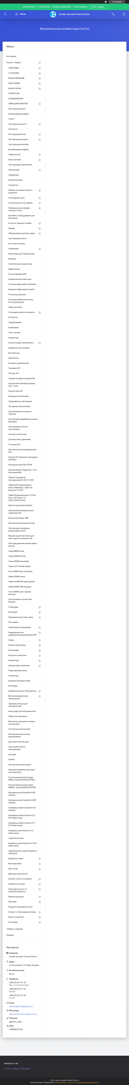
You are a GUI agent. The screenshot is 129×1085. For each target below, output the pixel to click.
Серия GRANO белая (17, 556)
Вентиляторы (14, 353)
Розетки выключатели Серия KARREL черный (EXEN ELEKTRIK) (22, 786)
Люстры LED (13, 373)
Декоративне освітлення (19, 665)
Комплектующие (15, 180)
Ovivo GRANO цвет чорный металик (19, 593)
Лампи (11, 640)
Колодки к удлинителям (18, 363)
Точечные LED (14, 445)
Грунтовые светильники (18, 742)
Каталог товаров (13, 62)
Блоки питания (14, 160)
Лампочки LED (14, 154)
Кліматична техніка (16, 884)
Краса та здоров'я (16, 917)
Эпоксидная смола (16, 198)
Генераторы (13, 676)
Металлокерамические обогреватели (18, 697)
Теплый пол (13, 185)
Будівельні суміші (15, 858)
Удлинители (13, 358)
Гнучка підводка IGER (17, 274)
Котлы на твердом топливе (19, 223)
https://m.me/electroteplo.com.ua (23, 1014)
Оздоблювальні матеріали (19, 627)
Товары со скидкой (14, 929)
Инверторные (14, 269)
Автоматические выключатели (21, 523)
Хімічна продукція (16, 897)
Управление (13, 175)
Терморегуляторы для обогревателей (17, 705)
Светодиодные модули (18, 139)
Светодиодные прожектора (20, 165)
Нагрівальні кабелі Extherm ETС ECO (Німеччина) (21, 816)
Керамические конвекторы (19, 279)
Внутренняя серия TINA (18, 518)
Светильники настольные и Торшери (20, 412)
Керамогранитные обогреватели (22, 691)
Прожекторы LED (15, 391)
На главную (11, 56)
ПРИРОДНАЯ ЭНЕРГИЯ (17, 104)
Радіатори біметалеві (17, 671)
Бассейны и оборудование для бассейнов (21, 217)
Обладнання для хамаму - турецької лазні (19, 209)
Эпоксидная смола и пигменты (21, 312)
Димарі (11, 228)
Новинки (10, 935)
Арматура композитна (17, 874)
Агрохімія (12, 902)
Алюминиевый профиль (18, 114)
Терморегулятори (16, 838)
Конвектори (13, 338)
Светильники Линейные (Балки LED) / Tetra (21, 384)
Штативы (12, 754)
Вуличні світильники (17, 645)
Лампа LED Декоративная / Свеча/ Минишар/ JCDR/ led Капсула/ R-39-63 (20, 487)
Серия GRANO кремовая (18, 561)
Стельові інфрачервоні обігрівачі (22, 284)
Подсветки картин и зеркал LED (21, 378)
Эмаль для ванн (15, 307)
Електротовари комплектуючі (21, 343)
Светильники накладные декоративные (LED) (19, 529)
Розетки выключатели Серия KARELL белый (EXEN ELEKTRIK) (21, 778)
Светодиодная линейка (18, 144)
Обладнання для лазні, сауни (20, 617)
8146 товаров (97, 7)
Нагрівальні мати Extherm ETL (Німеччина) (21, 832)
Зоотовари (13, 922)
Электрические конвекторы (20, 264)
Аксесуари (12, 612)
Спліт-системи (14, 333)
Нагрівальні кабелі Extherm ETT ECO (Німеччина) (21, 824)
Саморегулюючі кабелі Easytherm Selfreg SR (22, 852)
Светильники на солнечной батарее (20, 600)
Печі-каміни (13, 622)
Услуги (11, 119)
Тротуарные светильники (19, 406)
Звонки (11, 759)
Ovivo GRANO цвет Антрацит (20, 571)
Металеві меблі (15, 864)
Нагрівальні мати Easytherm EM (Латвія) (21, 794)
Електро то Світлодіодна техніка (22, 912)
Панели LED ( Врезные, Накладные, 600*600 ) (23, 458)
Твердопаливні (14, 322)
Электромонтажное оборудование (16, 748)
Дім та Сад (13, 869)
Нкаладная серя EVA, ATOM (20, 465)
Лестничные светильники (19, 729)
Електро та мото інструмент (20, 879)
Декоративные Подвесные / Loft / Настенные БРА (22, 471)
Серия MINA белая (16, 551)
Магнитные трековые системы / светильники (21, 722)
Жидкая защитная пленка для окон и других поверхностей (21, 537)
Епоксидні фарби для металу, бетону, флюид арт (20, 301)
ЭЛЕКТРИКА (13, 68)
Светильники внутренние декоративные (19, 735)
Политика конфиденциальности (87, 1082)
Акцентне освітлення (17, 655)
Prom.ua (76, 1080)
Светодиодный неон (17, 109)
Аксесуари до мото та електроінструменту (17, 890)
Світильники (13, 650)
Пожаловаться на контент (64, 1082)
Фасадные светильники (18, 396)
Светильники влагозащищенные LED (22, 451)
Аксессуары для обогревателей (21, 711)
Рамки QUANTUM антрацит (19, 587)
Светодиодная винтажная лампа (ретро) (22, 544)
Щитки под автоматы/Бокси (20, 505)
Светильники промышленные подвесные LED (21, 511)
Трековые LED (14, 368)
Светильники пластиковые (19, 765)
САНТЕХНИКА (14, 83)
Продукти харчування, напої (20, 907)
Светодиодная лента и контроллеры (18, 428)
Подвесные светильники (18, 348)
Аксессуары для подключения (21, 254)
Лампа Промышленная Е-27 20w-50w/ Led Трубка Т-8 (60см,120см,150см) (22, 497)
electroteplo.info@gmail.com (21, 1006)
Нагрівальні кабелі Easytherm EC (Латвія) (22, 809)
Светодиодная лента (17, 124)
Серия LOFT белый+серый (19, 566)
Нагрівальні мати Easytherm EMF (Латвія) (22, 801)
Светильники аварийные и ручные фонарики (23, 420)
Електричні (13, 129)
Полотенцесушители (17, 294)
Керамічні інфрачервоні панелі (21, 289)
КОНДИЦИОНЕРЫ (15, 99)
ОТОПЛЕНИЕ (13, 73)
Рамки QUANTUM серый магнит (21, 582)
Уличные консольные (17, 434)
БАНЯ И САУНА (14, 88)
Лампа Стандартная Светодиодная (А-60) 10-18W (20, 478)
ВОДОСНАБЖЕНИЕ (16, 78)
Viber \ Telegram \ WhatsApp (18, 1069)
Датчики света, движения (19, 439)
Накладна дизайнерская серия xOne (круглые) (21, 771)
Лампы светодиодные (17, 716)
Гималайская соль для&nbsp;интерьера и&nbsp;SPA (22, 633)
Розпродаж (13, 607)
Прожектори (13, 660)
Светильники (14, 170)
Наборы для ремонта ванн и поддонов (20, 191)
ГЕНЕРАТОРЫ (14, 93)
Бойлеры (12, 259)
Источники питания (16, 244)
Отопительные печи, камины (20, 203)
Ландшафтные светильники (20, 401)
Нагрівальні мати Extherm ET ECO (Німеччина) (22, 844)
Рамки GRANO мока (16, 577)
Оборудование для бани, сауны (21, 233)
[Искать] (5, 14)
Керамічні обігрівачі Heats (19, 681)
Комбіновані (13, 328)
